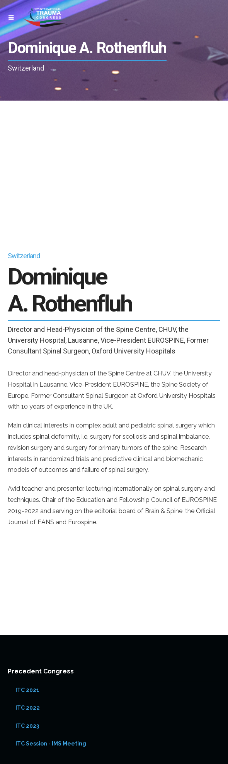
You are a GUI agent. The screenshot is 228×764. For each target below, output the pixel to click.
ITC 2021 (27, 690)
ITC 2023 (27, 726)
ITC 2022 (27, 708)
